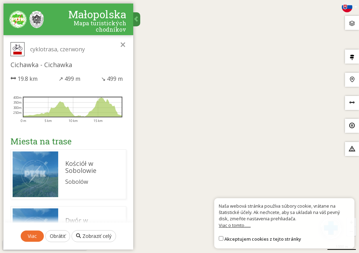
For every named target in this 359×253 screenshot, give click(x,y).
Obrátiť (58, 236)
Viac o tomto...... (235, 225)
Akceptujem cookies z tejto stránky (262, 239)
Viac (32, 236)
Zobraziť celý (93, 236)
